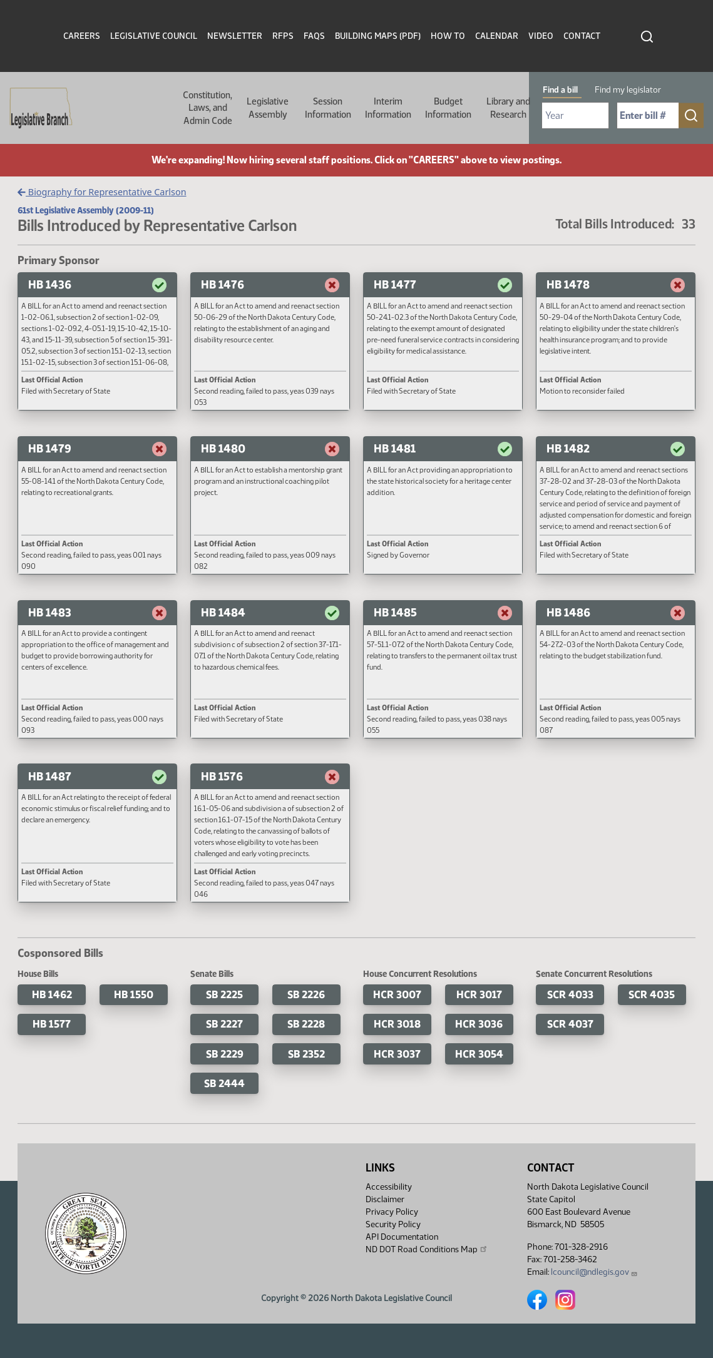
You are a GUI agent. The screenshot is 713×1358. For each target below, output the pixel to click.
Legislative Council (153, 36)
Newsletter (234, 36)
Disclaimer (385, 1199)
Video (540, 36)
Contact (581, 36)
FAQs (314, 36)
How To (448, 36)
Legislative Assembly (268, 108)
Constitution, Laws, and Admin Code (207, 107)
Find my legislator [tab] (628, 89)
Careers (81, 36)
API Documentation (402, 1237)
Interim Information (388, 108)
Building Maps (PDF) (378, 36)
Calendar (496, 36)
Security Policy (393, 1224)
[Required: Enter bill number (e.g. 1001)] (648, 115)
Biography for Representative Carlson (102, 192)
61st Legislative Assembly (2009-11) (86, 210)
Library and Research (508, 108)
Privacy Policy (392, 1212)
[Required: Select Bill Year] (575, 115)
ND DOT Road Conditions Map (427, 1249)
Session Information (328, 108)
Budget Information (448, 108)
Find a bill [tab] (560, 89)
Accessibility (389, 1187)
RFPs (283, 36)
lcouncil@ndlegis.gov (594, 1272)
